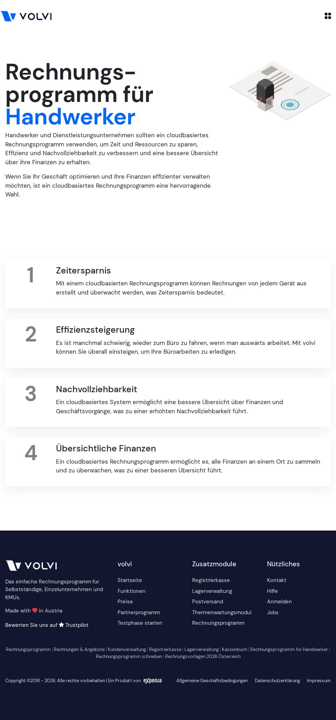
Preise (125, 601)
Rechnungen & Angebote (79, 649)
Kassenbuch (234, 649)
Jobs (273, 612)
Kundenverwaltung (127, 649)
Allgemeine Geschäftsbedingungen (212, 681)
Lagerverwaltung (212, 591)
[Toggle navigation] (328, 16)
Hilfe (272, 591)
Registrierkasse (211, 580)
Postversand (207, 601)
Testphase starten (140, 622)
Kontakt (276, 580)
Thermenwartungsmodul (221, 612)
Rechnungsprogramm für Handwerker (289, 649)
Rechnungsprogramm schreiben (129, 656)
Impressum (319, 681)
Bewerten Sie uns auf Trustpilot (47, 625)
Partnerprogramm (139, 612)
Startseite (130, 580)
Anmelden (279, 601)
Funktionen (132, 591)
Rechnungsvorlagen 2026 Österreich (202, 656)
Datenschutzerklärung (277, 681)
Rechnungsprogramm (218, 622)
